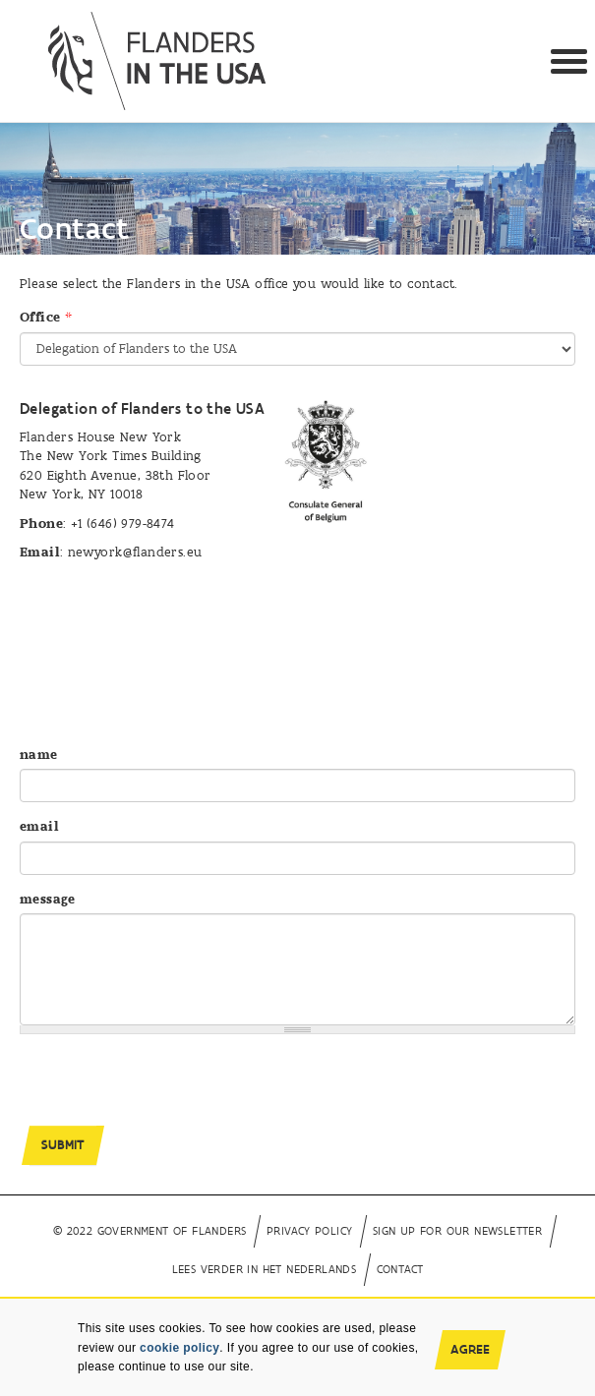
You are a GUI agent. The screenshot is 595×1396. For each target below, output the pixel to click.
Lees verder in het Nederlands (264, 1269)
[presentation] (169, 1087)
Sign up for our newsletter (457, 1231)
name (39, 754)
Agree (470, 1349)
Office (46, 317)
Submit (63, 1144)
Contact (400, 1269)
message (48, 899)
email (39, 826)
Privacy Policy (310, 1231)
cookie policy (179, 1348)
